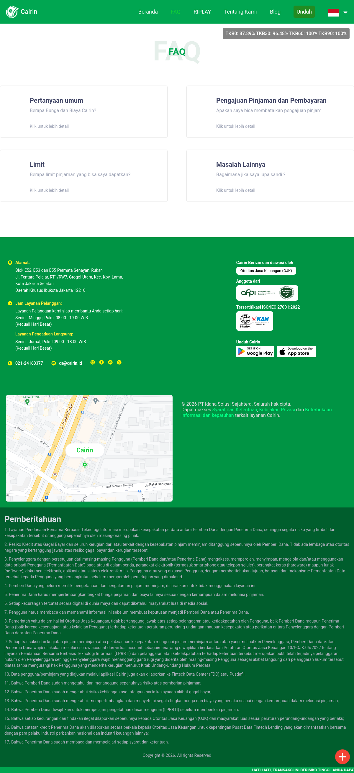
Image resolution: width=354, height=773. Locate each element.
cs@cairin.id (70, 363)
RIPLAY (202, 12)
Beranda (148, 12)
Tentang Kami (240, 12)
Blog (275, 12)
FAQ (175, 12)
